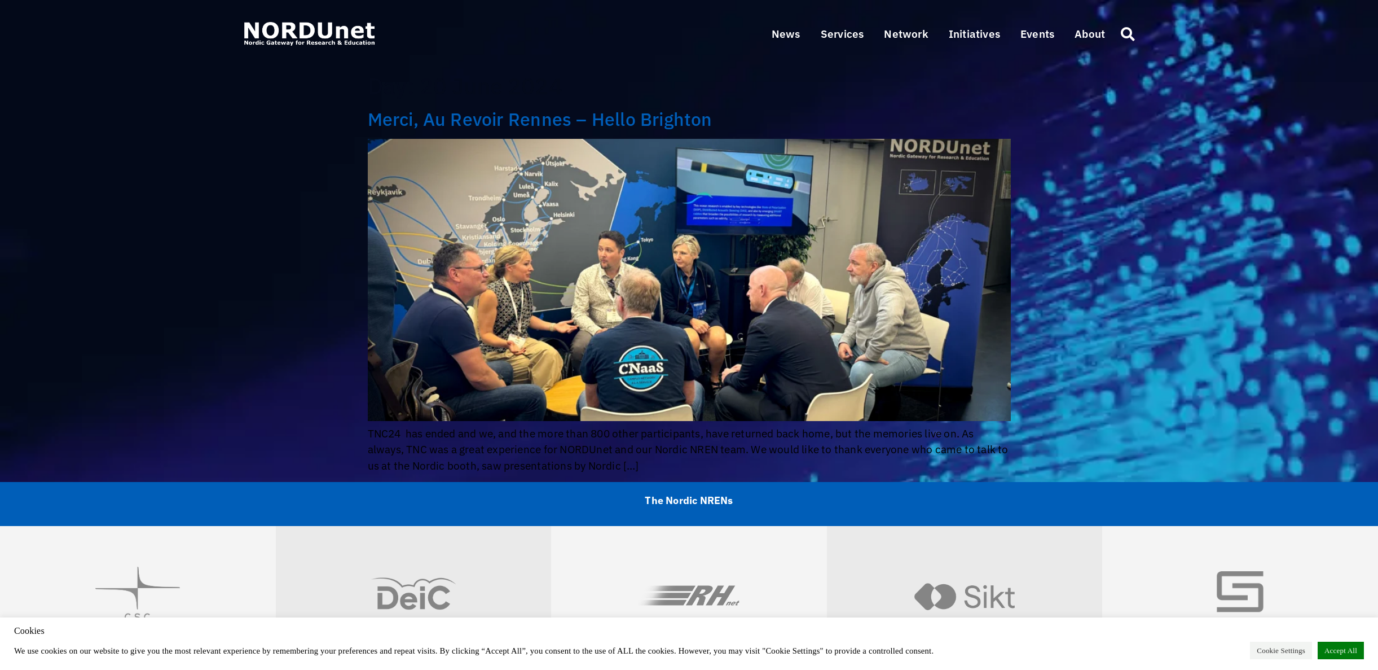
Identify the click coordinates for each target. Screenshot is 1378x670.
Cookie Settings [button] (1281, 650)
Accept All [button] (1340, 650)
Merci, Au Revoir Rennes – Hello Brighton (540, 119)
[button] (842, 34)
